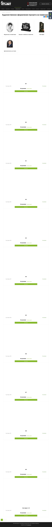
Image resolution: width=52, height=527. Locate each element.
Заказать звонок (45, 3)
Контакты (48, 8)
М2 (26, 122)
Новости (37, 8)
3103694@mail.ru (33, 5)
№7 (26, 392)
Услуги (23, 8)
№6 (26, 353)
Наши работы (28, 8)
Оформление (17, 8)
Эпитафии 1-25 (26, 508)
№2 (26, 199)
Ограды (12, 8)
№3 (26, 238)
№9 (26, 469)
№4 (26, 276)
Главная (2, 8)
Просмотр (26, 91)
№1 (26, 160)
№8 (26, 431)
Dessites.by (29, 524)
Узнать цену (29, 88)
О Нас (33, 8)
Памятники (8, 8)
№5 (26, 315)
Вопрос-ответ (43, 8)
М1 (26, 83)
